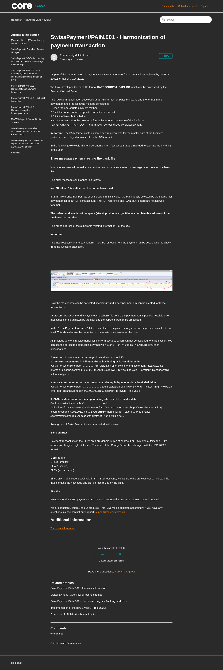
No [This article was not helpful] (120, 554)
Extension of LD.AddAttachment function (74, 614)
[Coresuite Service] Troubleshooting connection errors (27, 42)
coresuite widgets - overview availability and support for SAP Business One (25, 131)
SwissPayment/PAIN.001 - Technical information (28, 99)
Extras (47, 19)
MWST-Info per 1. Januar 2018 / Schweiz (26, 121)
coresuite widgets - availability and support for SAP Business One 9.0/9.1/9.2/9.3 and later (27, 143)
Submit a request (187, 6)
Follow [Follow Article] (166, 56)
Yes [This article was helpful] (102, 554)
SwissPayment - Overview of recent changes (27, 51)
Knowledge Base (32, 19)
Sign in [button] (204, 6)
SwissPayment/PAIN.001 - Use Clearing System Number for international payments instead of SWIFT (26, 75)
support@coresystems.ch (110, 511)
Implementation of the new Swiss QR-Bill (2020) (78, 607)
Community (168, 6)
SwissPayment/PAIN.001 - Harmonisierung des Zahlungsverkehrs (23, 110)
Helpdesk (16, 19)
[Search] (186, 19)
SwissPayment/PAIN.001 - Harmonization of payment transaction (23, 89)
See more (15, 153)
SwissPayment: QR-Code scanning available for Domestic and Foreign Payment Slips (27, 61)
